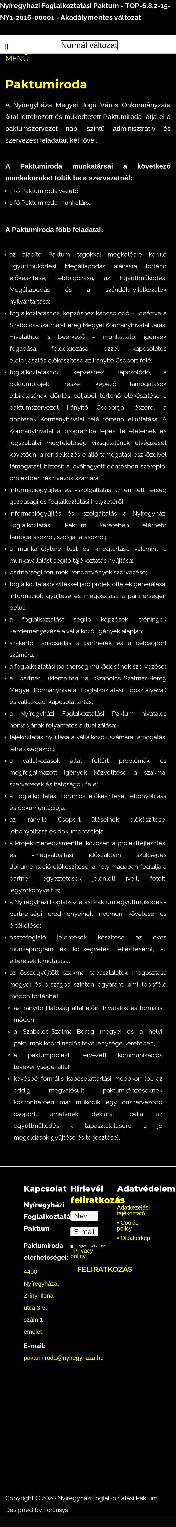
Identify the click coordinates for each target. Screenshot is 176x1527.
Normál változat (89, 45)
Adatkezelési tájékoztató (133, 1210)
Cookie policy (128, 1226)
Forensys (55, 1509)
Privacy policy (81, 1253)
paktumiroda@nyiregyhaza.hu (64, 1357)
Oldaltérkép (135, 1238)
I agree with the (88, 1251)
